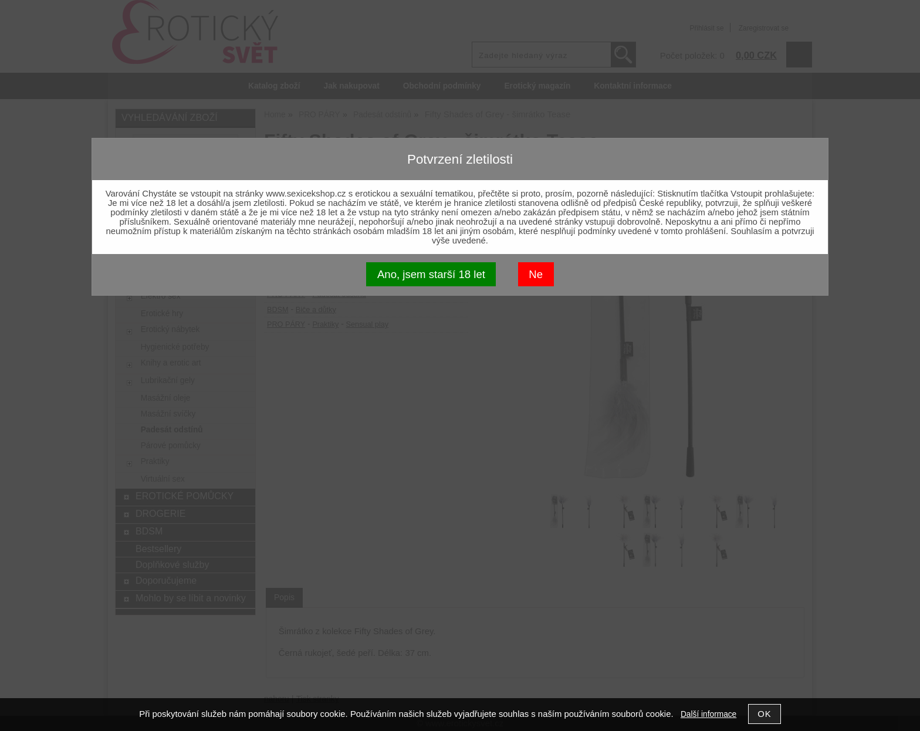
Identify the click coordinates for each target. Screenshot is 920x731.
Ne (536, 274)
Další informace (708, 714)
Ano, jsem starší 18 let (431, 274)
